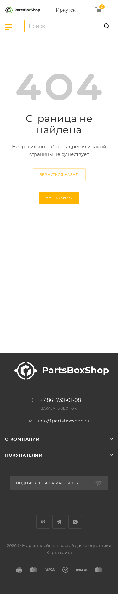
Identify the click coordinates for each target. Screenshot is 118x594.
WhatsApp (75, 522)
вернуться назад (59, 174)
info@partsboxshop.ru (63, 421)
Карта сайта (59, 552)
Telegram (59, 522)
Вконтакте (43, 522)
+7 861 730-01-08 (60, 400)
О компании (22, 439)
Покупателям (24, 455)
